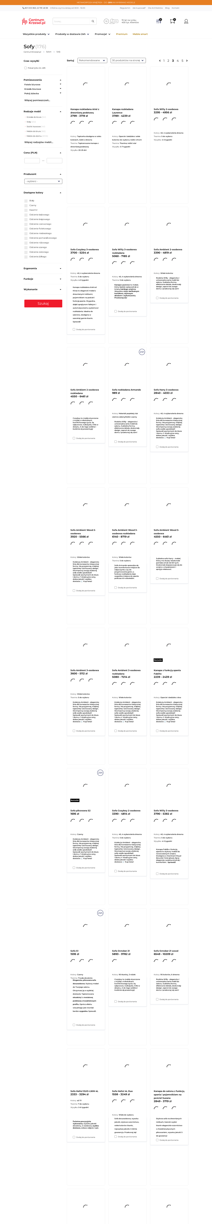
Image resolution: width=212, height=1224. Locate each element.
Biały (29, 200)
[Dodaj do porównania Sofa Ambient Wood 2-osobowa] (74, 731)
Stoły (29, 122)
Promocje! (101, 34)
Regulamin (125, 8)
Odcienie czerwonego (37, 224)
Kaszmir (31, 210)
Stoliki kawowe (34, 126)
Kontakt (175, 8)
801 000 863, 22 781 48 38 (35, 8)
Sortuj (70, 60)
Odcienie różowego (36, 242)
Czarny (30, 205)
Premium (122, 34)
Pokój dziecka (31, 93)
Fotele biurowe (32, 84)
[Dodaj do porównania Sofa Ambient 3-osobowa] (74, 867)
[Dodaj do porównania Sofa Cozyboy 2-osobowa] (115, 1001)
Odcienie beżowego (36, 215)
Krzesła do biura (34, 117)
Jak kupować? (139, 8)
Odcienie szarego (35, 247)
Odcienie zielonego (36, 252)
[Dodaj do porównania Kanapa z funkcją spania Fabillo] (157, 874)
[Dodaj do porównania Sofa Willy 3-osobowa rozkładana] (115, 441)
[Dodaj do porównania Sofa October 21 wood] (157, 1140)
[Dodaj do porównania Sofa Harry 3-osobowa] (157, 578)
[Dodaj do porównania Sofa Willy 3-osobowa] (157, 999)
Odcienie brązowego (37, 219)
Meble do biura (34, 131)
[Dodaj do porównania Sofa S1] (74, 1137)
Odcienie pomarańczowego (40, 238)
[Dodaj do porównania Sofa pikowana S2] (74, 1025)
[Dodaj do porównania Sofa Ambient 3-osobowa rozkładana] (115, 871)
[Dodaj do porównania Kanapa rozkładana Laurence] (115, 311)
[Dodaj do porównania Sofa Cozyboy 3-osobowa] (74, 438)
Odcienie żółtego (35, 256)
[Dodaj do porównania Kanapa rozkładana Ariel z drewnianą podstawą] (74, 329)
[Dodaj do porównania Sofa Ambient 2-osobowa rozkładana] (74, 590)
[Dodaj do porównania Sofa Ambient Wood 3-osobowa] (157, 731)
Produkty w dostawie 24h (70, 34)
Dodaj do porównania (85, 329)
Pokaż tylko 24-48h (35, 68)
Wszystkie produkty (34, 34)
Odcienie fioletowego (37, 228)
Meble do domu (34, 136)
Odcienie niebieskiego (38, 233)
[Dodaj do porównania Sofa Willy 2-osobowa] (157, 298)
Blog (167, 8)
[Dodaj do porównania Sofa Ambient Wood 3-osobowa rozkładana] (115, 731)
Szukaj (43, 303)
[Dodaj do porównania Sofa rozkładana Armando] (115, 587)
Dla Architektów (155, 8)
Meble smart (140, 34)
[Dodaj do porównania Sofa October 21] (115, 1136)
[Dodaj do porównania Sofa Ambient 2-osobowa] (157, 447)
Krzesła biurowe (32, 89)
